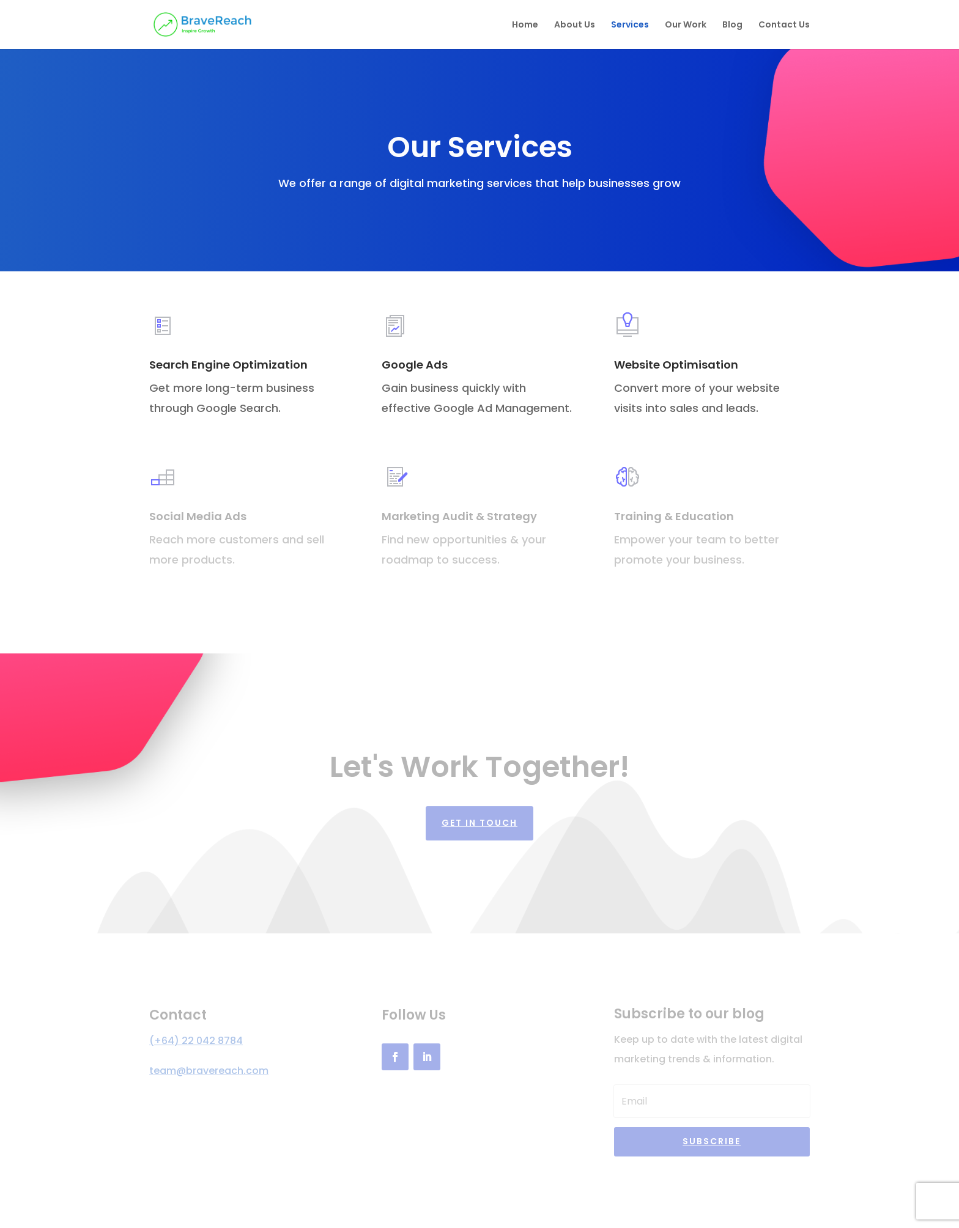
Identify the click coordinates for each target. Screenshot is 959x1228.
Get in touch (479, 823)
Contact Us (784, 25)
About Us (574, 25)
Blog (732, 25)
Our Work (685, 25)
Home (525, 25)
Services (630, 25)
